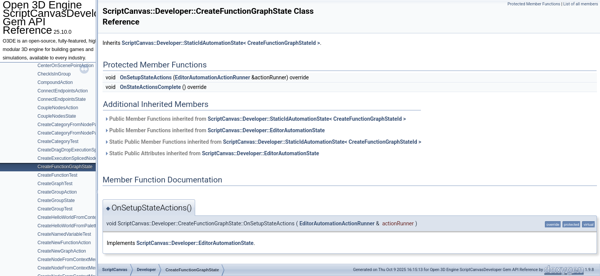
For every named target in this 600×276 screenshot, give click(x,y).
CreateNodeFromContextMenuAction (75, 259)
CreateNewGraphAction (62, 251)
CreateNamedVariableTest (64, 234)
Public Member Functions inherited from (255, 119)
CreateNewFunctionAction (64, 242)
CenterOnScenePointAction (66, 65)
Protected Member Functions (533, 4)
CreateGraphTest (55, 183)
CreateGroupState (56, 200)
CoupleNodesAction (58, 107)
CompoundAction (55, 82)
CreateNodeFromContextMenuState (74, 268)
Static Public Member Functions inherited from (262, 142)
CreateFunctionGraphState (65, 166)
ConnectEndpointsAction (63, 91)
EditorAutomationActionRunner (212, 77)
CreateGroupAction (57, 192)
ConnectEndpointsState (62, 99)
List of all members (580, 4)
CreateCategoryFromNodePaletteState (77, 133)
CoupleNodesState (57, 116)
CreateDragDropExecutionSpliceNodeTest (80, 150)
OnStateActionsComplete (150, 87)
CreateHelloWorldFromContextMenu (75, 217)
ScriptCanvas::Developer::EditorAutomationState (266, 130)
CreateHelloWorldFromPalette (68, 225)
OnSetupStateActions (145, 77)
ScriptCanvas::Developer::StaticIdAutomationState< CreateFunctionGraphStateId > (221, 43)
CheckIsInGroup (54, 74)
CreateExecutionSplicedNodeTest (72, 158)
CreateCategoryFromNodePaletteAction (78, 124)
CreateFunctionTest (57, 175)
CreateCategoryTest (58, 141)
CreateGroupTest (55, 209)
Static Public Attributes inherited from (211, 153)
